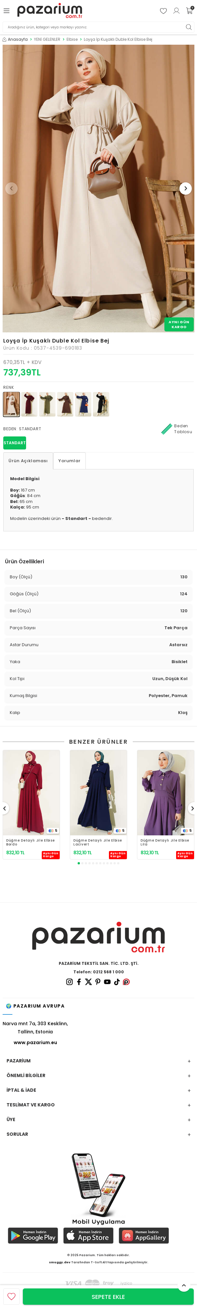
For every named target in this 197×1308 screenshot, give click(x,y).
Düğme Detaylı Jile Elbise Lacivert (97, 842)
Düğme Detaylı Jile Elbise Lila (165, 842)
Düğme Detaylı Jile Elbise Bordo (30, 842)
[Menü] (7, 11)
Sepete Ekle (108, 1297)
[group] (98, 188)
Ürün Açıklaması (28, 461)
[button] (11, 188)
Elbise (72, 39)
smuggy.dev (59, 1262)
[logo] (50, 11)
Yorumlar (69, 461)
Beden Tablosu (176, 429)
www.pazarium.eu (35, 1042)
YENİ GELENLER (47, 39)
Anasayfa (15, 39)
